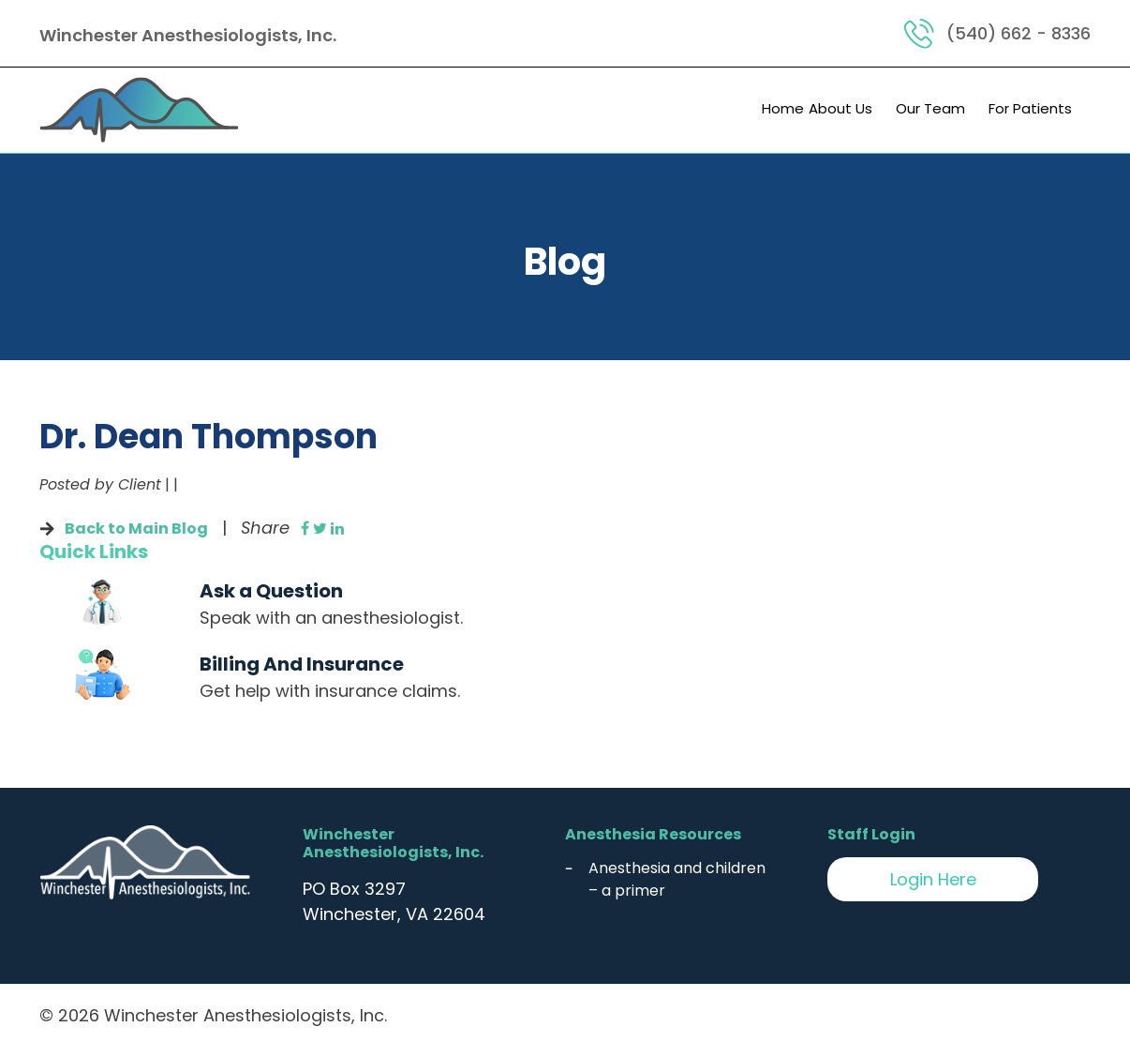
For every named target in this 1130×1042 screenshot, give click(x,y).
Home (783, 108)
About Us (840, 108)
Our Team (930, 108)
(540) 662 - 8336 (1018, 33)
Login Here (933, 879)
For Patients (1030, 108)
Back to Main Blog (136, 528)
